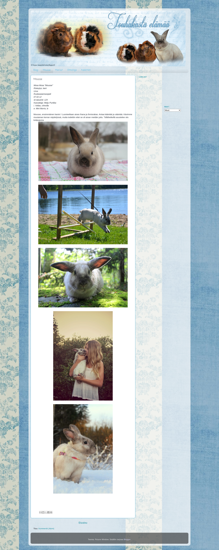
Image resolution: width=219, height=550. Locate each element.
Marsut (59, 70)
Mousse (47, 70)
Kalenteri (86, 70)
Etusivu (83, 522)
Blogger (127, 539)
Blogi (35, 70)
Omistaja (72, 70)
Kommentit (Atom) (46, 529)
